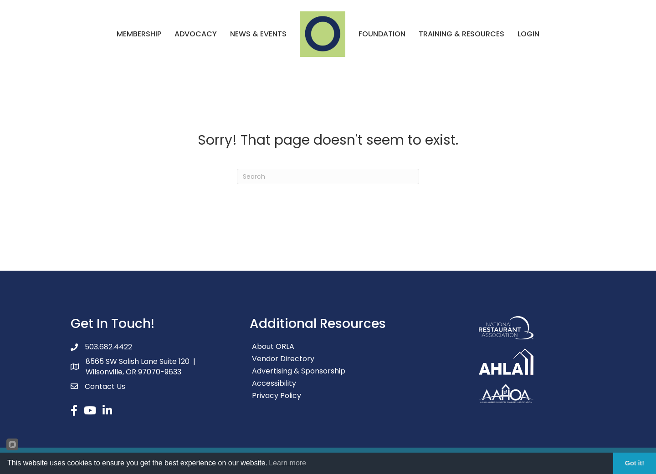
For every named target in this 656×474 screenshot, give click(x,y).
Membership (139, 34)
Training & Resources (461, 34)
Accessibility (274, 383)
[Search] (328, 176)
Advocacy (195, 34)
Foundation (382, 34)
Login (528, 34)
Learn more (287, 463)
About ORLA (273, 346)
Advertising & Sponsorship (298, 371)
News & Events (258, 34)
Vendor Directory (283, 358)
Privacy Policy (276, 395)
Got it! (634, 463)
